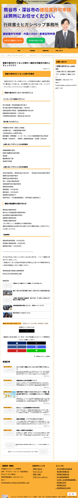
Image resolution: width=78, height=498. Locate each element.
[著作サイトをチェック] (17, 343)
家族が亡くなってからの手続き (30, 323)
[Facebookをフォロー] (24, 343)
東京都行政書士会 (63, 473)
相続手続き (41, 323)
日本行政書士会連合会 (64, 468)
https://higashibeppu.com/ (12, 273)
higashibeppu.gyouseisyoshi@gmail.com (15, 481)
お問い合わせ (37, 468)
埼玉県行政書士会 (63, 470)
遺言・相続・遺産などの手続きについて (12, 323)
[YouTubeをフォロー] (31, 343)
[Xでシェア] (27, 331)
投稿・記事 (37, 473)
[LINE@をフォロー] (35, 343)
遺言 (46, 323)
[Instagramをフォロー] (28, 343)
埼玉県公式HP (61, 481)
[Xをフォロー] (21, 343)
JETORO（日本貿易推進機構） (67, 479)
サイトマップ (37, 470)
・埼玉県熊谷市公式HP (63, 487)
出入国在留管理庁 (63, 476)
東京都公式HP (61, 484)
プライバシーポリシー (40, 476)
